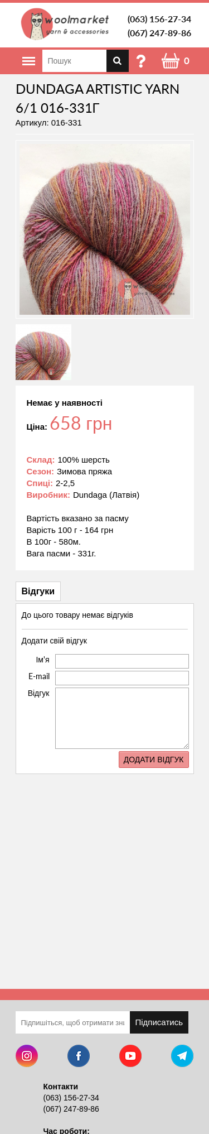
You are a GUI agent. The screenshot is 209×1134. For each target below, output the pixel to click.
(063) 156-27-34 (159, 18)
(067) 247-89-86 (159, 32)
